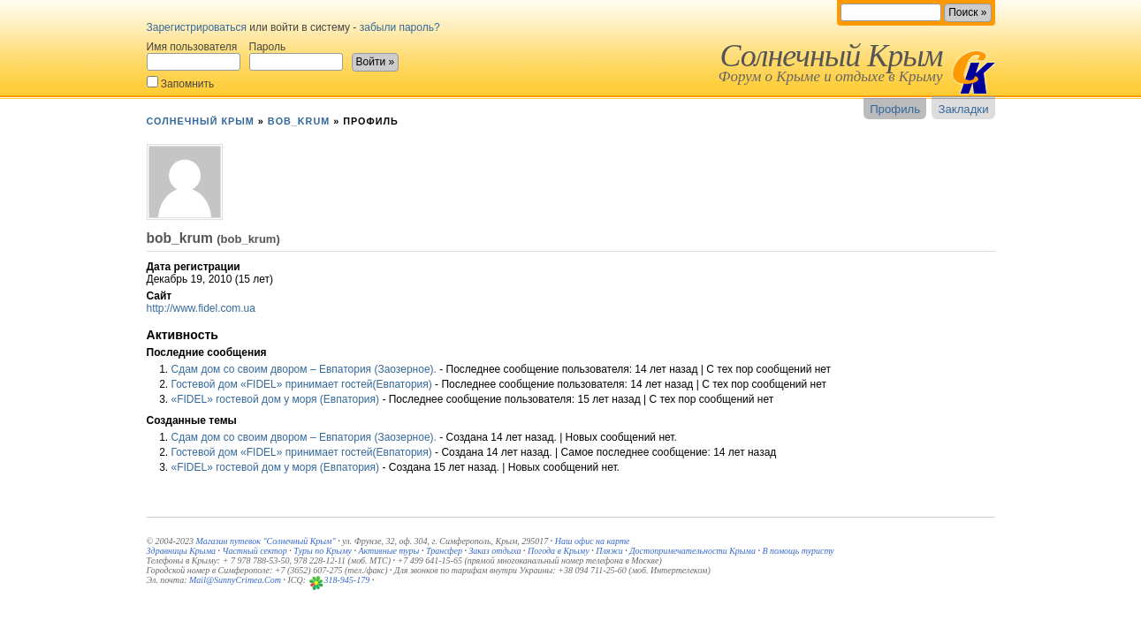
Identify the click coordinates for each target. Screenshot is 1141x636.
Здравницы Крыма (182, 551)
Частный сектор (255, 551)
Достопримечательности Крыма (692, 551)
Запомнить (181, 82)
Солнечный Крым (830, 55)
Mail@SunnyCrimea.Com (235, 580)
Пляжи (609, 551)
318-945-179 (347, 580)
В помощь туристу (797, 551)
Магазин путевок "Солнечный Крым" (265, 541)
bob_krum (299, 121)
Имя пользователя (193, 56)
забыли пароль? (400, 27)
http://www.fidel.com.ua (201, 308)
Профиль (895, 109)
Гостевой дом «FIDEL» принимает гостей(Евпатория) (301, 384)
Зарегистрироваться (197, 27)
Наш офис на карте (592, 541)
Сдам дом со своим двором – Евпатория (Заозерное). (304, 369)
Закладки (963, 109)
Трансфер (444, 551)
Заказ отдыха (494, 551)
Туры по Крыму (322, 551)
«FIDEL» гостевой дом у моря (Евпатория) (275, 399)
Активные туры (388, 551)
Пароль (296, 56)
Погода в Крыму (559, 551)
